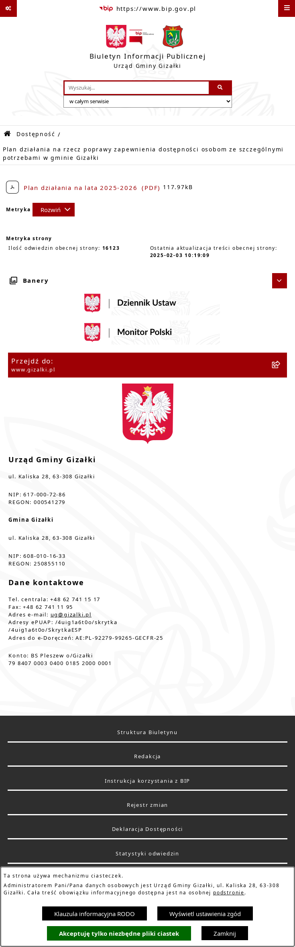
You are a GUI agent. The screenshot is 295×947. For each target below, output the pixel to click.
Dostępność (35, 134)
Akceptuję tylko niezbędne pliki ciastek (119, 933)
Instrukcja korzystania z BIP (147, 781)
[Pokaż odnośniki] (8, 8)
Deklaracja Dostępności (147, 829)
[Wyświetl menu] (286, 8)
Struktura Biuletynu (147, 732)
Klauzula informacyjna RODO (94, 914)
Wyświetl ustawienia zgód (205, 914)
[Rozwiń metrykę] (54, 209)
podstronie (228, 892)
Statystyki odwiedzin (147, 853)
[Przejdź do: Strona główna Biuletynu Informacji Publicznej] (8, 134)
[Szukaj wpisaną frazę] (221, 88)
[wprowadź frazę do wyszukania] (136, 88)
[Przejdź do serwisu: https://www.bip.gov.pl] (147, 8)
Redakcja (147, 756)
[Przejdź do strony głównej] (148, 48)
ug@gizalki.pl (71, 614)
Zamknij (225, 933)
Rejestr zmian (147, 805)
